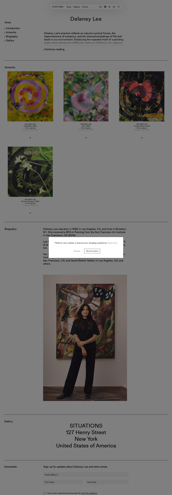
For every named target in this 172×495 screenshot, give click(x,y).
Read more (112, 242)
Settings (77, 251)
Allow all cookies (92, 251)
